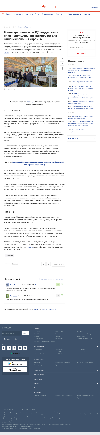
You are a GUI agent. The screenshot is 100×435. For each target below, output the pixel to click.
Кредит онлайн (59, 339)
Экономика (9, 256)
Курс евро (80, 331)
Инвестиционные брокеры (84, 334)
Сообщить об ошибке (10, 339)
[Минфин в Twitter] (14, 348)
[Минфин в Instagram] (20, 348)
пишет (6, 52)
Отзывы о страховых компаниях (64, 396)
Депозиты (18, 14)
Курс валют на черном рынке (85, 363)
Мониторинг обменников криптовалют (44, 341)
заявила (30, 247)
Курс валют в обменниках (62, 363)
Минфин (15, 264)
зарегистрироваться (49, 309)
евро (10, 127)
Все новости (81, 138)
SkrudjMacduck (15, 285)
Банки (37, 14)
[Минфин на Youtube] (25, 348)
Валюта (9, 14)
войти (36, 309)
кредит (13, 121)
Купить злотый (81, 365)
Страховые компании (83, 398)
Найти (25, 333)
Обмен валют (37, 363)
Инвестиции (60, 14)
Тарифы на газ (81, 336)
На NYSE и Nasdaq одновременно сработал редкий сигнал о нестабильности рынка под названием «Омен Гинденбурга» (81, 96)
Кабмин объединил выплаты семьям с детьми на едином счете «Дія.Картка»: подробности (81, 70)
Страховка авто (38, 398)
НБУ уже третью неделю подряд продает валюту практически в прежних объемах (80, 88)
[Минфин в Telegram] (9, 348)
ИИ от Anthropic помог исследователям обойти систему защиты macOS (80, 131)
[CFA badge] (6, 405)
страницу (30, 102)
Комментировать (58, 264)
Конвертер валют (38, 339)
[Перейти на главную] (50, 7)
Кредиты (29, 14)
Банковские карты (60, 334)
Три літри (13, 296)
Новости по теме (76, 61)
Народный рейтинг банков (84, 339)
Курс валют (37, 331)
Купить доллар (38, 365)
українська (94, 7)
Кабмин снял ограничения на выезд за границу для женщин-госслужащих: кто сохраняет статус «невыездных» (80, 123)
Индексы (87, 14)
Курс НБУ (36, 334)
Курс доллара (59, 331)
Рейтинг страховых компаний (85, 396)
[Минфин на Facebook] (3, 348)
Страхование (47, 14)
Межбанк (36, 336)
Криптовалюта (74, 14)
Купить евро (58, 365)
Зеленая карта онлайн (40, 396)
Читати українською (24, 27)
